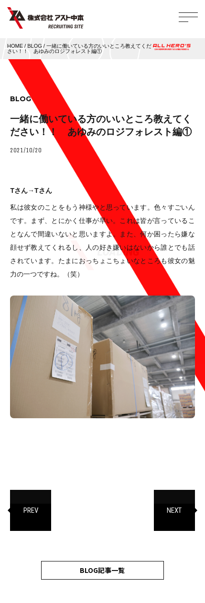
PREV (30, 510)
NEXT (174, 510)
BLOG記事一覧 (102, 570)
